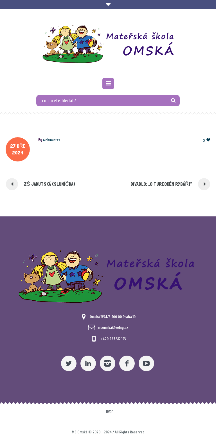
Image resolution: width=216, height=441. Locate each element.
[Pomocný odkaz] (108, 83)
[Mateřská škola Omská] (108, 44)
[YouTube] (146, 363)
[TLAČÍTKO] (173, 100)
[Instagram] (107, 363)
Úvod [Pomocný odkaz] (110, 412)
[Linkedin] (88, 363)
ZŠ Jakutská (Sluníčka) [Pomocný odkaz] (49, 184)
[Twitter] (68, 363)
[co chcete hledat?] (108, 100)
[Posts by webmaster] (51, 140)
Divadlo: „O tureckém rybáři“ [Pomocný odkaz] (161, 184)
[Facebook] (127, 363)
